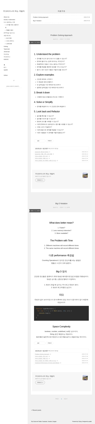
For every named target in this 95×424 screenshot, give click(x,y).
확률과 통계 (9, 30)
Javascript (7, 51)
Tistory (80, 421)
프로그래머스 (10, 41)
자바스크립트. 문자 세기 (41, 156)
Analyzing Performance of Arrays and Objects (47, 363)
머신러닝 (6, 54)
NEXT (65, 399)
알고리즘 (9, 38)
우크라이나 (7, 57)
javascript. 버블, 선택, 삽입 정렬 (43, 154)
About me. (7, 17)
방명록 (6, 70)
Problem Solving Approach (40, 17)
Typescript (7, 49)
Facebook (44, 421)
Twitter (40, 421)
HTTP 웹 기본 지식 (9, 33)
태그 (5, 67)
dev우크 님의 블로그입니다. (43, 176)
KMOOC (6, 59)
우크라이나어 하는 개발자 (14, 11)
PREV (57, 399)
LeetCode (9, 43)
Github (6, 75)
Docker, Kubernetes (9, 19)
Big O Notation (37, 20)
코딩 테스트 (7, 35)
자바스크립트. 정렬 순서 (41, 158)
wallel (90, 421)
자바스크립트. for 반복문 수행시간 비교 (45, 160)
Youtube (50, 421)
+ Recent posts (36, 410)
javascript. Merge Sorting (41, 152)
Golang (6, 46)
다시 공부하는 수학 (9, 22)
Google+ (54, 421)
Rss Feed (33, 421)
